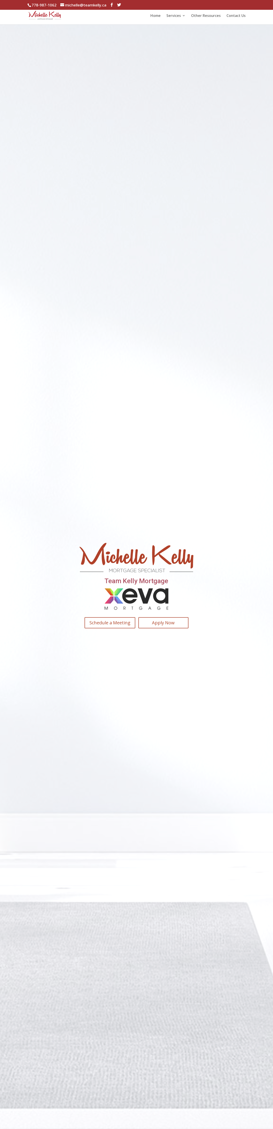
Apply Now (163, 623)
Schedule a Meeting (109, 623)
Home (155, 16)
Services (173, 16)
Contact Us (236, 16)
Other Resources (206, 16)
